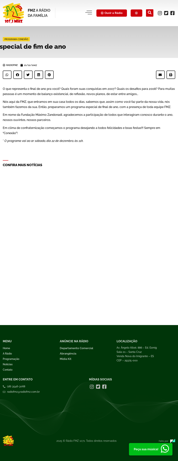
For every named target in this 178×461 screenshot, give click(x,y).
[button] (7, 75)
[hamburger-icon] (88, 13)
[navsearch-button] (149, 13)
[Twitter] (166, 13)
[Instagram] (160, 13)
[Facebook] (172, 13)
